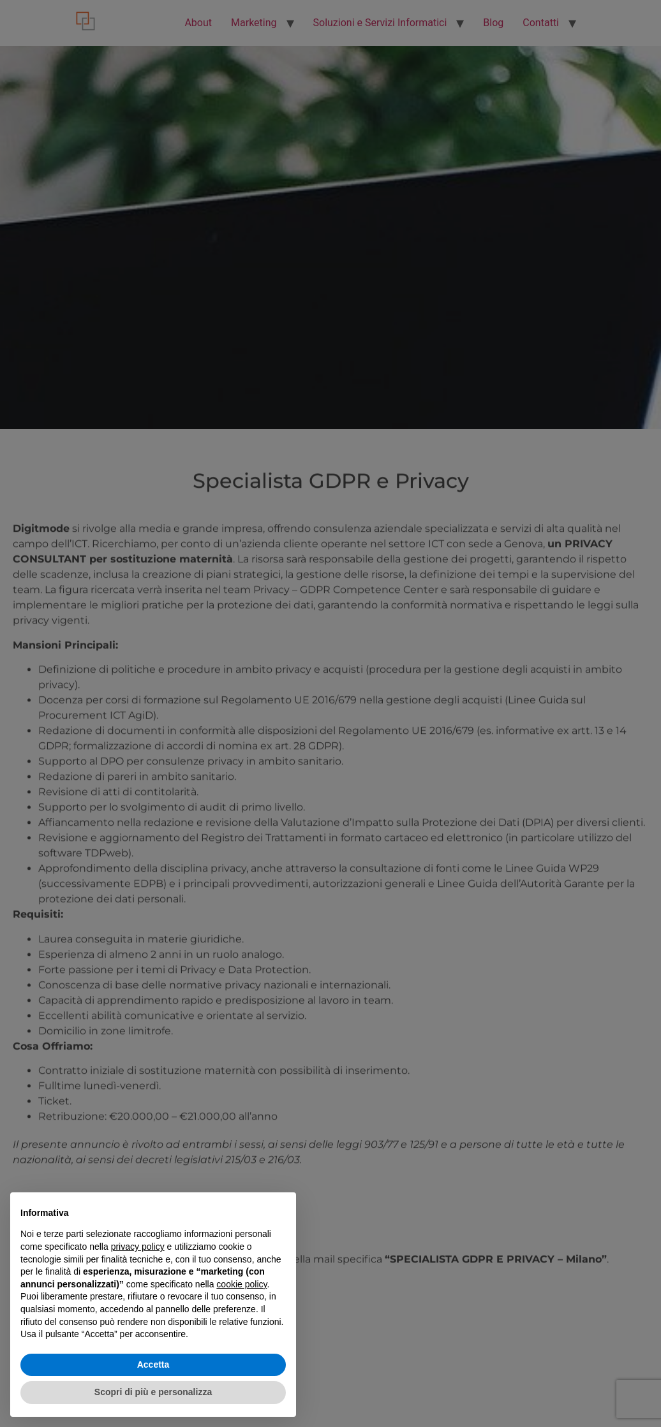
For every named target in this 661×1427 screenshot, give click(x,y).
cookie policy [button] (241, 1284)
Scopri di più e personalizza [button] (153, 1392)
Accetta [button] (153, 1364)
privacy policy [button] (138, 1246)
